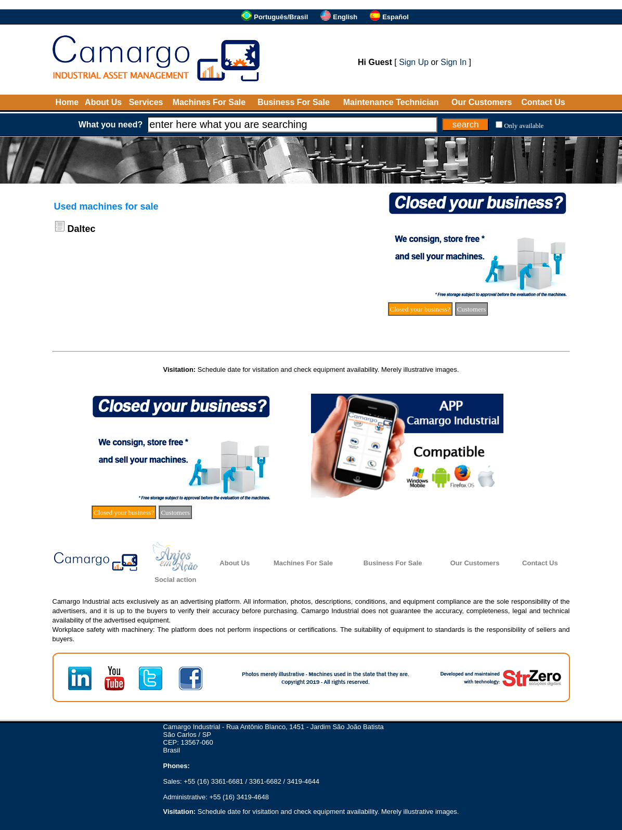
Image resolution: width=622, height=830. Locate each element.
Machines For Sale (209, 102)
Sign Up (414, 62)
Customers (471, 309)
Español (395, 17)
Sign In (453, 62)
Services (146, 102)
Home (67, 102)
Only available (523, 125)
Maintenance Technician (391, 102)
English (345, 17)
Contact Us (543, 102)
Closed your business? (420, 309)
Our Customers (481, 102)
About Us (103, 102)
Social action (175, 579)
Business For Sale (293, 102)
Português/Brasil (281, 17)
